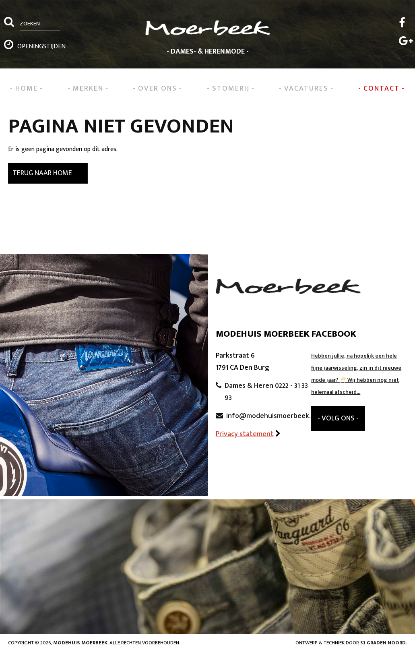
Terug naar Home (42, 173)
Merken (88, 89)
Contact (381, 89)
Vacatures (306, 89)
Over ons (157, 89)
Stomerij (231, 89)
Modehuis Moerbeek (80, 642)
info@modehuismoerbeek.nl (271, 416)
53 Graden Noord (383, 642)
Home (26, 89)
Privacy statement (245, 434)
